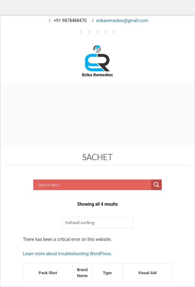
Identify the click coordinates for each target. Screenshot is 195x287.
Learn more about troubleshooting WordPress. (67, 253)
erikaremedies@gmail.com (122, 20)
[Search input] (94, 184)
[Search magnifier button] (156, 184)
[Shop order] (97, 222)
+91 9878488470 (69, 20)
